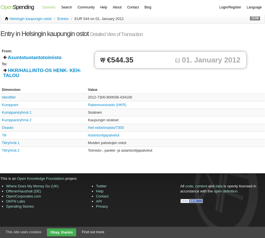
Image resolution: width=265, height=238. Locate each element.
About (117, 7)
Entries (63, 19)
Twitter (101, 186)
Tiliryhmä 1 (11, 143)
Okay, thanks (61, 232)
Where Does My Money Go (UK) (32, 186)
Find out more (93, 232)
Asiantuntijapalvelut (103, 135)
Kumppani (10, 105)
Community (86, 7)
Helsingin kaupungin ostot (30, 19)
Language (254, 7)
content (201, 186)
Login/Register (230, 7)
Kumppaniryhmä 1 (17, 112)
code (189, 186)
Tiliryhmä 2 (11, 150)
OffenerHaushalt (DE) (23, 191)
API (99, 201)
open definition (226, 191)
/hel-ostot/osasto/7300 (106, 127)
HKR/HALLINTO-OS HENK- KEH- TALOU (42, 73)
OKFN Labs (15, 201)
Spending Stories (20, 206)
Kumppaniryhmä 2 (17, 120)
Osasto (7, 127)
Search (66, 7)
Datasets (49, 7)
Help (103, 7)
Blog (147, 7)
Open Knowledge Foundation (40, 178)
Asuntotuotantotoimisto (35, 57)
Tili (4, 135)
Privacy (102, 206)
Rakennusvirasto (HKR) (107, 105)
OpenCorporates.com (23, 196)
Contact (133, 7)
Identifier (9, 97)
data (219, 186)
